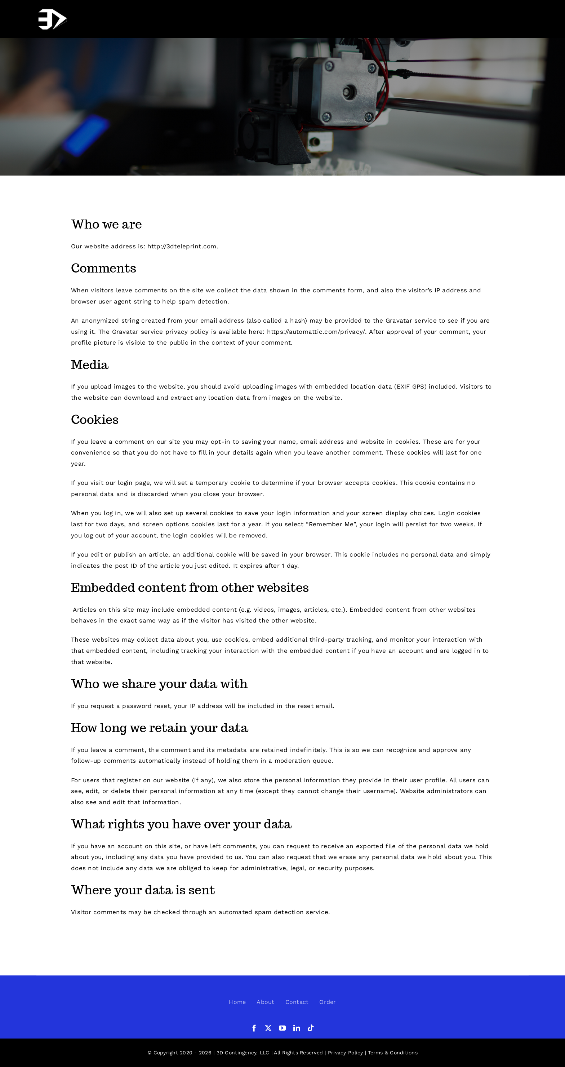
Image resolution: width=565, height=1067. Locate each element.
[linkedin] (296, 1027)
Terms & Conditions (393, 1052)
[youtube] (282, 1027)
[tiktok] (310, 1027)
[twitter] (268, 1027)
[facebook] (254, 1027)
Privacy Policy (345, 1052)
